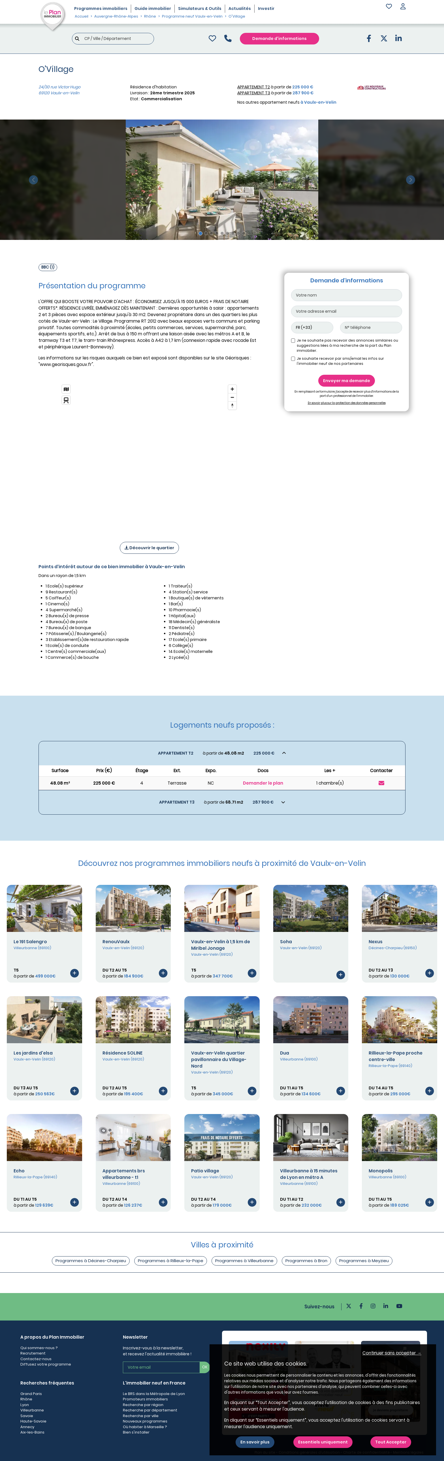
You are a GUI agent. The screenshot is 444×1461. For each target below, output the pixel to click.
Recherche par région (143, 1404)
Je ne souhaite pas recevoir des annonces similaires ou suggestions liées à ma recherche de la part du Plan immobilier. (347, 345)
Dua (284, 1053)
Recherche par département (150, 1410)
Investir (266, 8)
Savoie (26, 1416)
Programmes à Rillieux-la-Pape (170, 1261)
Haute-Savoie (33, 1421)
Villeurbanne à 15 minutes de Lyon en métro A (309, 1174)
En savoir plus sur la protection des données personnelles (347, 403)
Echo (19, 1171)
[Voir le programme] (74, 973)
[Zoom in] (232, 389)
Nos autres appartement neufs (286, 102)
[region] (149, 455)
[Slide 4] (217, 233)
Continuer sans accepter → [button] (391, 1353)
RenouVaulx (116, 942)
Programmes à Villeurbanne (244, 1261)
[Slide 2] (206, 233)
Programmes (100, 8)
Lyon (24, 1404)
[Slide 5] (222, 233)
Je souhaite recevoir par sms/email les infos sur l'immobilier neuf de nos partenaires (340, 361)
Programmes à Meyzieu (364, 1261)
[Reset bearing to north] (232, 405)
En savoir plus (255, 1442)
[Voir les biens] (222, 753)
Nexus (376, 942)
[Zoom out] (232, 397)
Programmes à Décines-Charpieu (91, 1261)
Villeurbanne (32, 1410)
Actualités (240, 8)
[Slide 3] (211, 233)
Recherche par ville (141, 1416)
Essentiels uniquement (323, 1442)
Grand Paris (31, 1393)
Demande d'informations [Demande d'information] (279, 38)
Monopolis (381, 1171)
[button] (402, 6)
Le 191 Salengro (30, 942)
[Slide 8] (238, 233)
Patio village (205, 1171)
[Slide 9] (244, 233)
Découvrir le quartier (149, 548)
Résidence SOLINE (122, 1053)
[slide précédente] (33, 180)
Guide (153, 8)
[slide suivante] (410, 180)
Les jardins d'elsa (33, 1053)
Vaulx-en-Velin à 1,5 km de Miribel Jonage (220, 945)
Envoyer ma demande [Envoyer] (346, 381)
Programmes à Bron (306, 1261)
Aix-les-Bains (32, 1432)
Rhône (26, 1399)
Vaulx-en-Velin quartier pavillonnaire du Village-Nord (219, 1059)
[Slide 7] (233, 233)
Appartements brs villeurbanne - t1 (124, 1174)
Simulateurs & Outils (199, 8)
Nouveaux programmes (145, 1421)
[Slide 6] (227, 233)
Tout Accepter (390, 1442)
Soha (286, 942)
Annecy (27, 1427)
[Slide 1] (200, 233)
